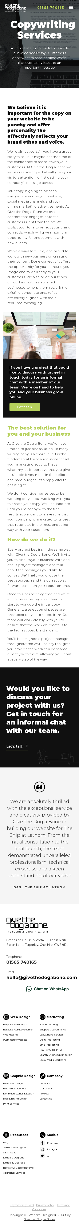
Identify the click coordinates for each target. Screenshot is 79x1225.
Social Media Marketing (53, 1059)
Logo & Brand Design (15, 1098)
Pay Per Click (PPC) (51, 1049)
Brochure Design (49, 1024)
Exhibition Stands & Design (18, 1093)
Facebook (52, 1143)
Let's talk (24, 407)
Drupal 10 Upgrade (14, 1162)
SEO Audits (9, 1152)
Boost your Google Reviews (18, 1167)
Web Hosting (10, 1034)
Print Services (11, 1103)
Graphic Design (23, 1076)
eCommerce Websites (15, 1039)
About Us (45, 1083)
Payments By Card (22, 1205)
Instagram (53, 1149)
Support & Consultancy (53, 1029)
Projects (44, 1093)
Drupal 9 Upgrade (13, 1157)
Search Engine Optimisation (56, 1054)
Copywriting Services (51, 1034)
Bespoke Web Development (18, 1029)
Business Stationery (14, 1088)
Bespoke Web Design (15, 1024)
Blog (5, 1142)
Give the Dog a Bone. (39, 1219)
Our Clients (46, 1088)
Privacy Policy (45, 1205)
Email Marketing (49, 1044)
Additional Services (14, 1172)
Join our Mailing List (14, 1147)
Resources (19, 1135)
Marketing (55, 1017)
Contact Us (46, 1098)
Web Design (20, 1017)
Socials (52, 1135)
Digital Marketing (50, 1039)
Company (55, 1076)
